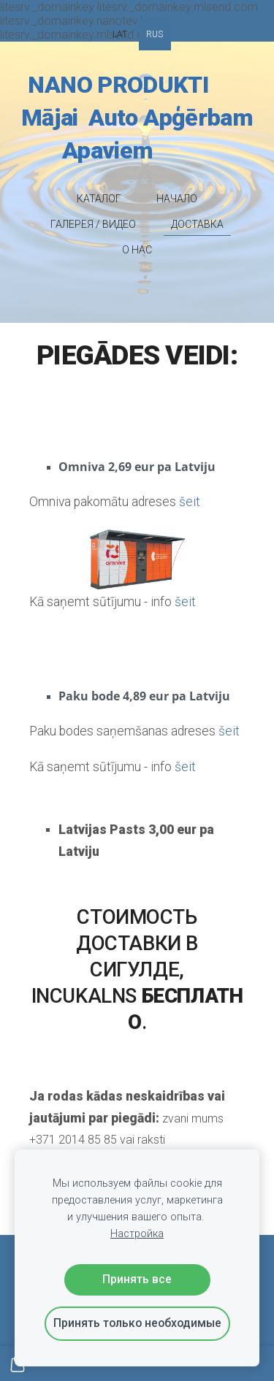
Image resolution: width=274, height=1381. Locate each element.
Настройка (137, 1234)
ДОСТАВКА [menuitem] (197, 224)
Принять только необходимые (137, 1323)
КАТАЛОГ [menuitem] (99, 198)
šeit (185, 601)
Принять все (137, 1279)
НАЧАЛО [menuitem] (176, 198)
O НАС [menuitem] (137, 250)
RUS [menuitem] (154, 34)
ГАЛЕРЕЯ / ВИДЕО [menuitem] (93, 224)
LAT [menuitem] (120, 34)
